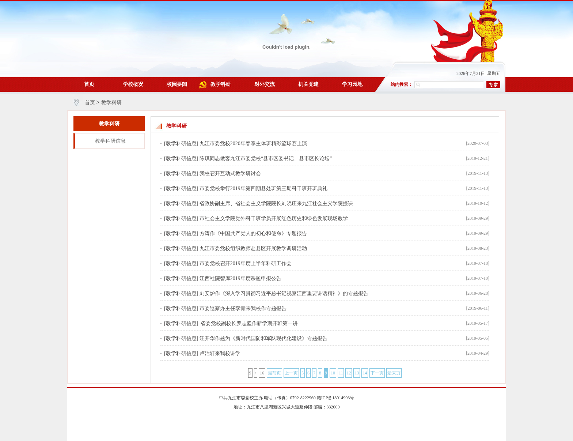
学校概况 (133, 84)
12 (348, 373)
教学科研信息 (110, 141)
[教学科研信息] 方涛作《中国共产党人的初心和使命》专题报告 (235, 233)
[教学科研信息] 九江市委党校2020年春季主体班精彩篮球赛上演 (235, 143)
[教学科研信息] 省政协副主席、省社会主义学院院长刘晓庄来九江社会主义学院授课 (258, 203)
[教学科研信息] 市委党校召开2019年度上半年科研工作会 (228, 263)
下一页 (377, 373)
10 (333, 373)
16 (262, 373)
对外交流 (264, 84)
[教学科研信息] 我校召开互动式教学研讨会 (212, 173)
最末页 (394, 373)
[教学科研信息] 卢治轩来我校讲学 (202, 353)
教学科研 (220, 84)
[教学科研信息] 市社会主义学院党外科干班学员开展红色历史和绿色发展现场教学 (256, 218)
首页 (89, 84)
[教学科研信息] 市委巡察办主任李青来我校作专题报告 (225, 308)
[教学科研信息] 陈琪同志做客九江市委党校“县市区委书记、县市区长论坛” (248, 158)
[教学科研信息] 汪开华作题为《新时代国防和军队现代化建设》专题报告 (245, 338)
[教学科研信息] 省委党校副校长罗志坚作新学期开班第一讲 (231, 323)
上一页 (291, 373)
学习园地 (352, 84)
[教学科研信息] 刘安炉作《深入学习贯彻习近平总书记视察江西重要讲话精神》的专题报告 (266, 293)
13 (356, 373)
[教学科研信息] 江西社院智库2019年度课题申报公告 (222, 278)
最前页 (274, 373)
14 (365, 373)
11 (341, 373)
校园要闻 (177, 84)
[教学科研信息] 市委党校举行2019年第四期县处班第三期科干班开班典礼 (245, 188)
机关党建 (308, 84)
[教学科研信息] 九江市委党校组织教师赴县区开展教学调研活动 (235, 248)
